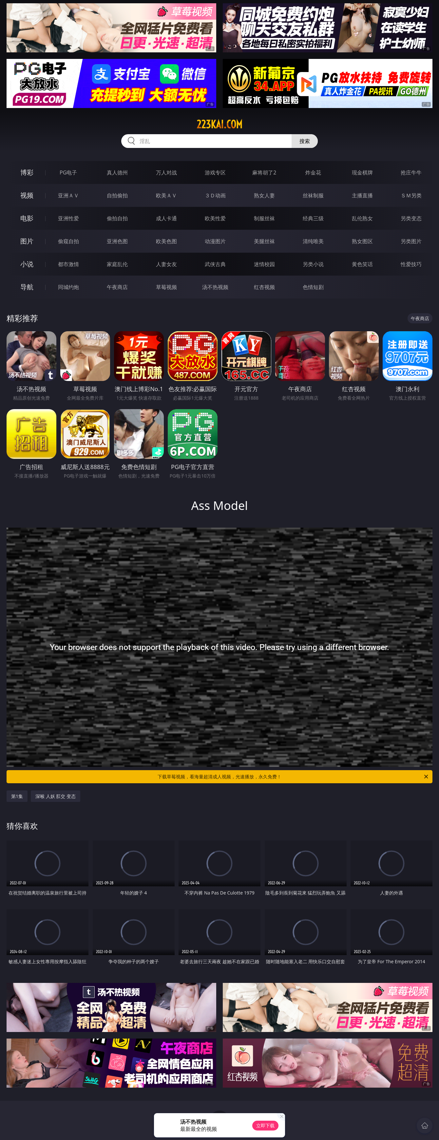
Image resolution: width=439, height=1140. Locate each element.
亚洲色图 (117, 241)
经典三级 (313, 218)
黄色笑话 (362, 264)
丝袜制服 (313, 195)
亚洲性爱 (68, 218)
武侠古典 (215, 264)
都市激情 (68, 264)
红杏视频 (264, 287)
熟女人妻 (264, 195)
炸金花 (313, 172)
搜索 (304, 141)
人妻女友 (166, 264)
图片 (26, 241)
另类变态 (411, 218)
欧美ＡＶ (166, 195)
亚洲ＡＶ (68, 195)
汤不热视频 (215, 287)
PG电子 (68, 172)
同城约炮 (68, 287)
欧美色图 (166, 241)
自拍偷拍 (117, 195)
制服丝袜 (264, 218)
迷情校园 (264, 264)
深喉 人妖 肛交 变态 (55, 796)
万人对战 (166, 172)
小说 (26, 264)
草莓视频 (166, 287)
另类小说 (313, 264)
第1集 (17, 796)
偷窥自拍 (68, 241)
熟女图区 (362, 241)
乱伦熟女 (362, 218)
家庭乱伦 (117, 264)
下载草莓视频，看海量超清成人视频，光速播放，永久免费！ (293, 777)
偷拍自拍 (117, 218)
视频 (26, 195)
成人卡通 (166, 218)
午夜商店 (117, 287)
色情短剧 (313, 287)
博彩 (26, 172)
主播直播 (362, 195)
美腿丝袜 (264, 241)
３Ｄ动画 (215, 195)
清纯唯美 (313, 241)
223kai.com (219, 124)
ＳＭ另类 (411, 195)
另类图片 (411, 241)
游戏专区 (215, 172)
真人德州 (117, 172)
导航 (26, 286)
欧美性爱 (215, 218)
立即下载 (265, 1125)
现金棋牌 (362, 172)
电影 (26, 218)
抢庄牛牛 (411, 172)
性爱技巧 (411, 264)
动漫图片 (215, 241)
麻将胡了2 (264, 172)
